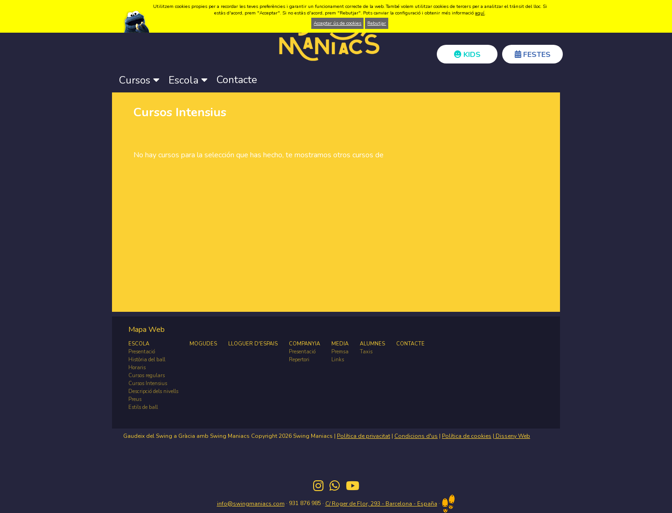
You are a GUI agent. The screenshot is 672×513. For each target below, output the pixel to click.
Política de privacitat (363, 436)
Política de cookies (466, 436)
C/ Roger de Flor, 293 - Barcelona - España (381, 503)
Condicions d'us (416, 436)
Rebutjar (376, 23)
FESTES (533, 54)
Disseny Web (512, 436)
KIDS (467, 54)
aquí (479, 13)
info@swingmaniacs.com (251, 503)
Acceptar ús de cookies (337, 23)
